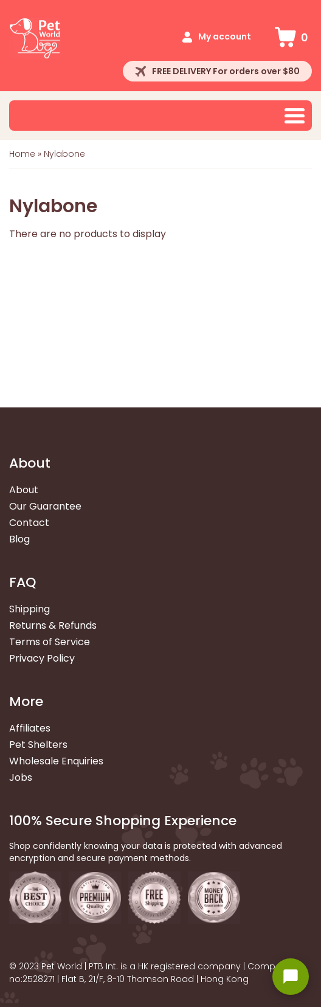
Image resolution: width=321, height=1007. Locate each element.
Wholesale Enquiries (56, 761)
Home (22, 154)
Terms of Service (49, 642)
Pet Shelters (38, 745)
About (23, 490)
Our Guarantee (45, 506)
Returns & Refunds (53, 625)
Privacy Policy (42, 658)
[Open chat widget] (290, 976)
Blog (19, 539)
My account (224, 36)
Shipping (29, 609)
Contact (29, 523)
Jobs (20, 777)
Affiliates (29, 728)
